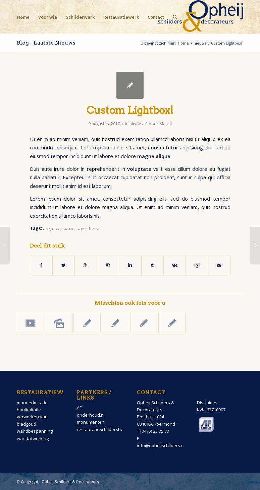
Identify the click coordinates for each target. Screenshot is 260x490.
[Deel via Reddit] (197, 265)
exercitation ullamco (144, 139)
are (46, 228)
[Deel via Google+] (86, 265)
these (93, 228)
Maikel (165, 124)
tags (81, 228)
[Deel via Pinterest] (108, 265)
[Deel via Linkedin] (130, 265)
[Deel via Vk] (175, 265)
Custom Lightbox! (130, 110)
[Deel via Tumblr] (152, 265)
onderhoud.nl (91, 415)
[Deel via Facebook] (41, 265)
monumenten (90, 422)
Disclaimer (207, 403)
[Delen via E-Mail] (219, 265)
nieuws (200, 43)
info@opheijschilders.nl (161, 445)
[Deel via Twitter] (63, 265)
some (68, 228)
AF (79, 408)
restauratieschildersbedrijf (104, 429)
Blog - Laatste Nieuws (46, 43)
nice (56, 228)
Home (183, 43)
